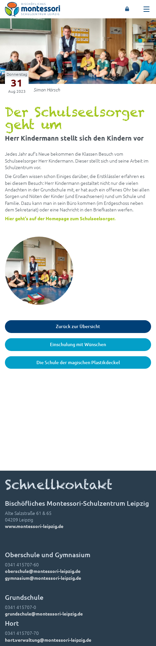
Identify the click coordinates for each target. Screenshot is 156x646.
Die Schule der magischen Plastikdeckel (78, 362)
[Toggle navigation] (146, 9)
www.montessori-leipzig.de (34, 526)
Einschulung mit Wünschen (78, 344)
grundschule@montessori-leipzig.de (44, 614)
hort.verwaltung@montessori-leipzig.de (48, 640)
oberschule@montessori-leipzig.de (42, 571)
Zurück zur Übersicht (78, 326)
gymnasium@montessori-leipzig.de (43, 578)
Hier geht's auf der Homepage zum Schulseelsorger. (60, 218)
